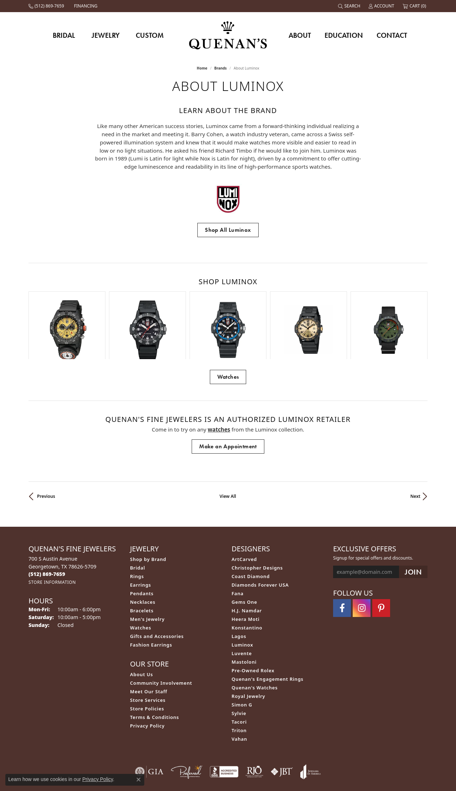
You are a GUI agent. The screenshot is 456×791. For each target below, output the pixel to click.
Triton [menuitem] (239, 684)
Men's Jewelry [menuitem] (147, 573)
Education (344, 35)
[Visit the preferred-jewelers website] (187, 726)
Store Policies (147, 662)
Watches (228, 331)
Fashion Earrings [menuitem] (151, 599)
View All (227, 450)
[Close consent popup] (138, 779)
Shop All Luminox (228, 230)
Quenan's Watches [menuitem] (255, 641)
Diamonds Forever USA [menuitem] (260, 539)
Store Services (148, 654)
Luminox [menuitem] (242, 599)
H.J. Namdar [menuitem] (247, 564)
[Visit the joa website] (310, 726)
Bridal (64, 35)
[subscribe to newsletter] (413, 526)
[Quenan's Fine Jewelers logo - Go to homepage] (228, 35)
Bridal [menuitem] (137, 522)
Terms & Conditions (154, 671)
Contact (392, 35)
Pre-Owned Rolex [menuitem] (253, 624)
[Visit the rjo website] (254, 726)
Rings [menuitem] (137, 530)
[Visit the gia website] (149, 726)
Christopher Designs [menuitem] (257, 522)
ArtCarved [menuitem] (244, 513)
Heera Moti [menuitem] (245, 573)
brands (220, 68)
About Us (141, 628)
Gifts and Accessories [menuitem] (157, 590)
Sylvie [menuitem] (239, 667)
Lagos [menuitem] (239, 590)
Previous (46, 450)
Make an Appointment (228, 400)
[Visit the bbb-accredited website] (224, 726)
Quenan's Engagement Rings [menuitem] (268, 633)
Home (202, 68)
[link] (47, 6)
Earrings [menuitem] (140, 539)
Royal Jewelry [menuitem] (248, 650)
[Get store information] (52, 536)
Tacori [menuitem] (239, 676)
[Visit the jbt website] (281, 726)
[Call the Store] (46, 528)
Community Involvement (161, 637)
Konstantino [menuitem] (247, 581)
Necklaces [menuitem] (142, 556)
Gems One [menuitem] (244, 556)
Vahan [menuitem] (239, 693)
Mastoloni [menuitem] (244, 616)
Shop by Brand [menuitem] (148, 513)
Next (415, 450)
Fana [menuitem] (238, 547)
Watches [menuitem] (140, 581)
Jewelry (106, 35)
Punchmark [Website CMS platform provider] (241, 787)
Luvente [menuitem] (242, 607)
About (300, 35)
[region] (228, 302)
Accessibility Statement (270, 765)
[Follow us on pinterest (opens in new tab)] (381, 562)
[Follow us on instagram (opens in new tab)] (361, 562)
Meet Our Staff (148, 645)
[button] (350, 6)
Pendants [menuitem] (142, 547)
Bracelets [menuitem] (142, 564)
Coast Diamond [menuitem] (251, 530)
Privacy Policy (147, 680)
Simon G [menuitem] (242, 658)
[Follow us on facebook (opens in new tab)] (342, 562)
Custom (150, 35)
